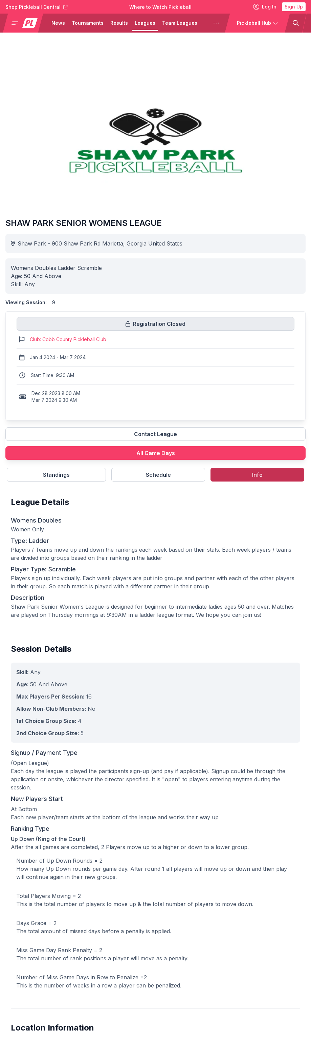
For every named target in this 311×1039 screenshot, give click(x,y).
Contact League (155, 434)
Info (257, 474)
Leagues (145, 23)
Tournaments (88, 23)
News (58, 23)
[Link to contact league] (155, 436)
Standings (56, 474)
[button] (26, 23)
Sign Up (294, 6)
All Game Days (155, 453)
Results (119, 23)
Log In (264, 7)
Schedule (158, 474)
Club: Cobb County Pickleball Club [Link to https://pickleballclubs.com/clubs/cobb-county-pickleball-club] (68, 339)
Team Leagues (179, 23)
